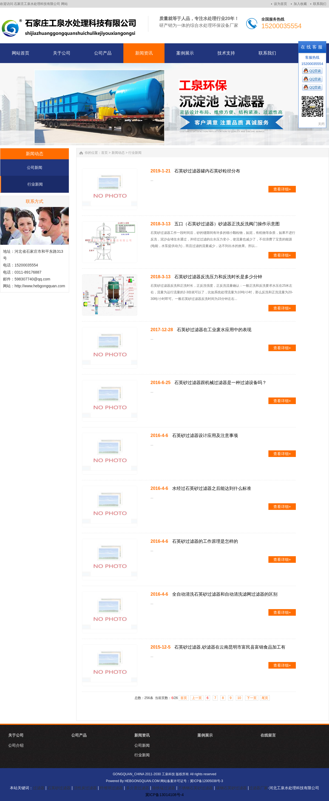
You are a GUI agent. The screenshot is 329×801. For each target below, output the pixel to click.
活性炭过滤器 (85, 788)
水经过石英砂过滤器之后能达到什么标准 (211, 488)
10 (239, 698)
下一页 (252, 698)
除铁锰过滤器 (163, 788)
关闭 (321, 124)
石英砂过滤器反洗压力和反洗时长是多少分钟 (218, 276)
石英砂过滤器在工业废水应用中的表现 (214, 329)
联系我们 (319, 4)
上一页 (197, 698)
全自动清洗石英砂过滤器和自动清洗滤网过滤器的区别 (224, 594)
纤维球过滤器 (111, 788)
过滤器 (38, 788)
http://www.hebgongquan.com (40, 286)
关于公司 (16, 735)
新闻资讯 (142, 735)
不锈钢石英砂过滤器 (195, 788)
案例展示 (205, 735)
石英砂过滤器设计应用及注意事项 (205, 435)
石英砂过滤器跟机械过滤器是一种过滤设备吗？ (220, 382)
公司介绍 (16, 745)
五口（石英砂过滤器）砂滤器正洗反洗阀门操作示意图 (227, 223)
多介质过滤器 (137, 788)
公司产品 (79, 735)
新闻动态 (118, 153)
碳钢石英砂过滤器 (231, 788)
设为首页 (280, 4)
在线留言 (268, 735)
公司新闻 (34, 167)
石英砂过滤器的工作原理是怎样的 (205, 541)
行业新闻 (35, 184)
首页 (104, 153)
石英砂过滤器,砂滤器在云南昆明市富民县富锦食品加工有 (229, 647)
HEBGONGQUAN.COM (142, 781)
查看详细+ (282, 189)
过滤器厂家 (258, 788)
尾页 (265, 698)
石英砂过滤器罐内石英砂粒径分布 (207, 171)
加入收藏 (300, 4)
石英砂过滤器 (58, 788)
